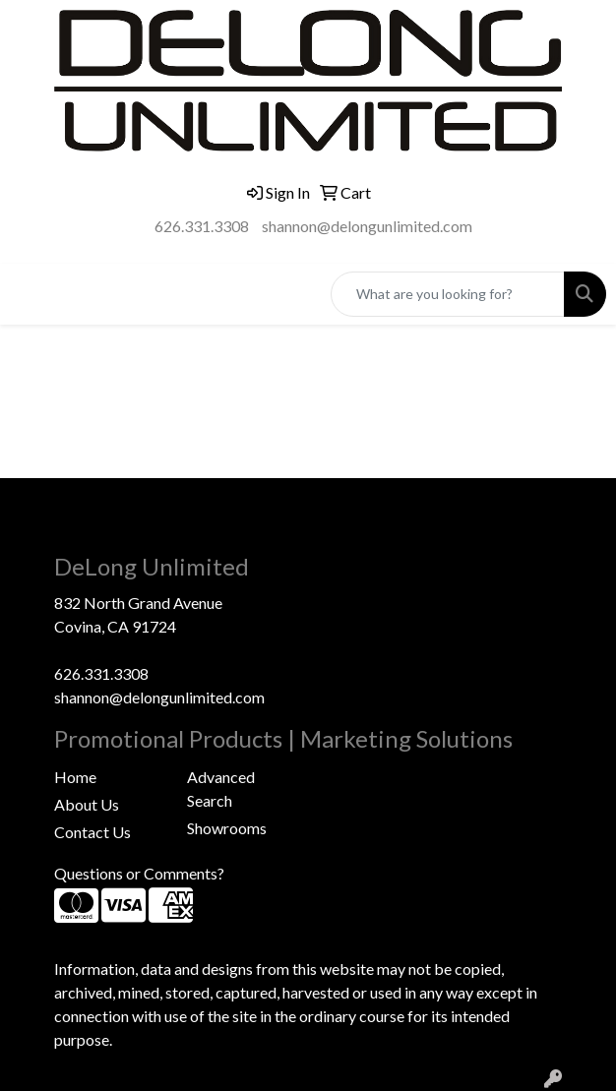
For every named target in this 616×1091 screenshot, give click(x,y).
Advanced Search (221, 788)
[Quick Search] (448, 294)
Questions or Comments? (139, 873)
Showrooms (227, 827)
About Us (86, 804)
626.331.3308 (201, 225)
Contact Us (92, 831)
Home (75, 776)
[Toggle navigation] (30, 293)
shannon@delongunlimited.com (367, 225)
